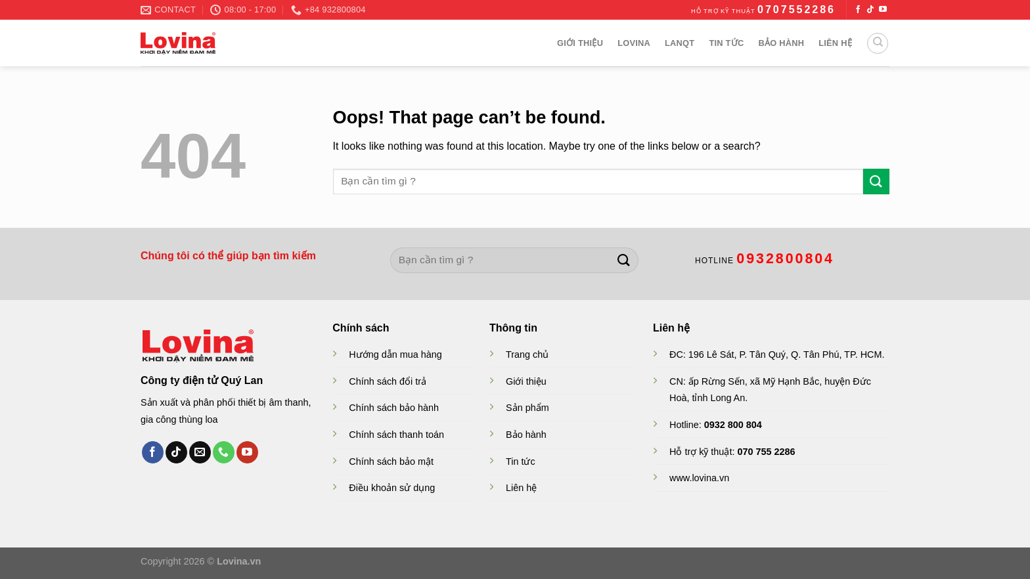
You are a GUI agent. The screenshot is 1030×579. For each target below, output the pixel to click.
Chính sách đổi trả (387, 381)
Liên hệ (835, 43)
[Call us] (224, 452)
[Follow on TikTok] (870, 9)
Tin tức (520, 461)
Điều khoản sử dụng (392, 487)
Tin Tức (726, 43)
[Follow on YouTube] (883, 9)
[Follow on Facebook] (858, 9)
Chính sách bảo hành (394, 407)
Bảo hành (781, 43)
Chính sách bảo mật (391, 461)
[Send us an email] (200, 452)
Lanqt (679, 43)
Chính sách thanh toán (396, 434)
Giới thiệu (580, 43)
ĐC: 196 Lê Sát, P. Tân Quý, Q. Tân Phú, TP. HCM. (776, 354)
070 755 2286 (766, 451)
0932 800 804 (733, 424)
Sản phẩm (527, 407)
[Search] (877, 43)
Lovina (633, 43)
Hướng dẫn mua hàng (395, 354)
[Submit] (876, 181)
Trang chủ (527, 354)
